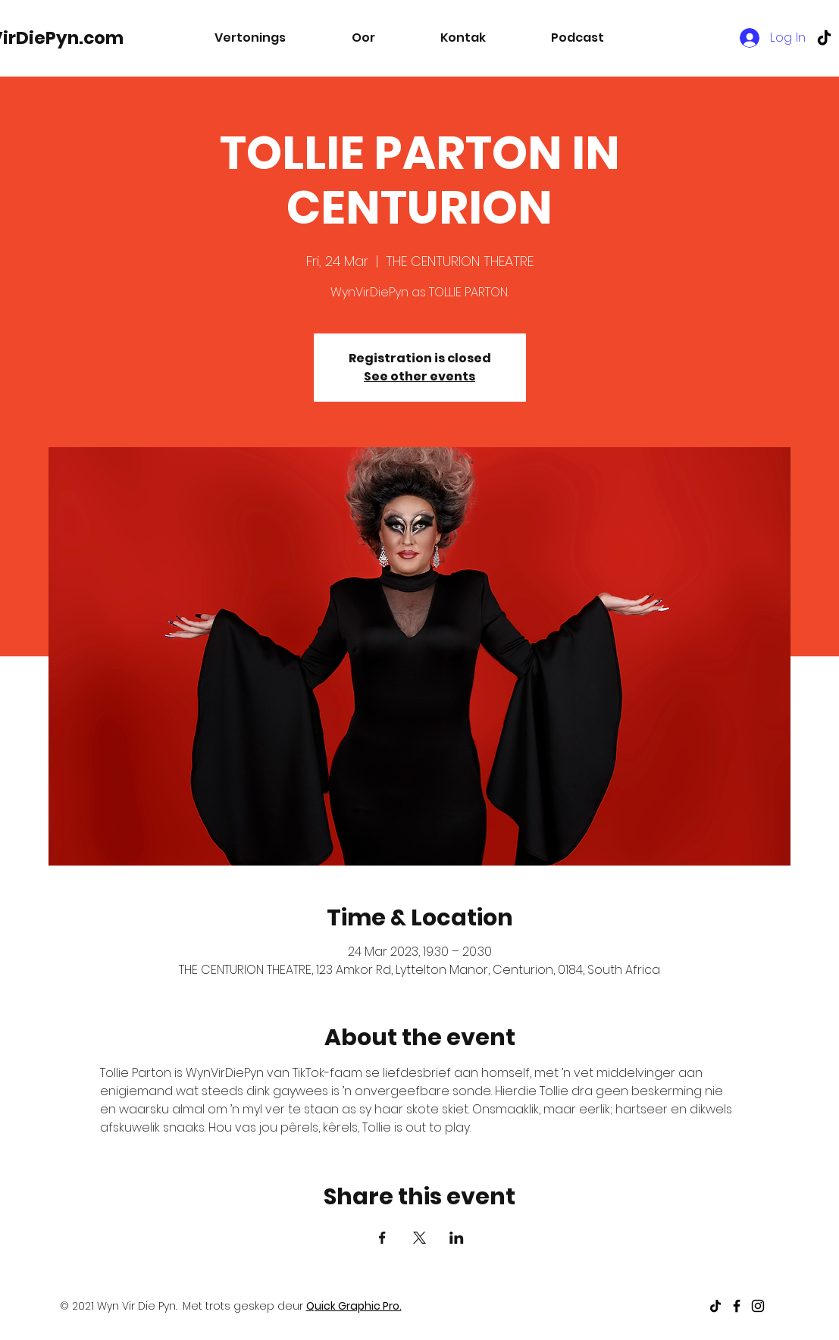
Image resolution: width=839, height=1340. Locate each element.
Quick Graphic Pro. (354, 1305)
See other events (419, 376)
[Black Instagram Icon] (758, 1306)
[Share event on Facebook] (382, 1238)
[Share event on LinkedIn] (456, 1238)
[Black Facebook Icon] (736, 1306)
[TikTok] (824, 37)
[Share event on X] (419, 1238)
